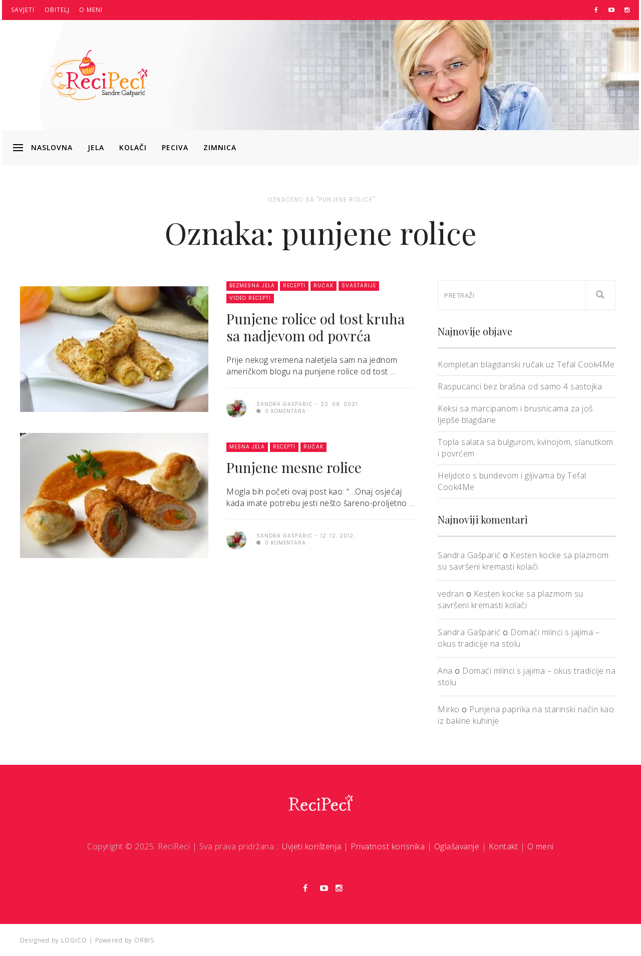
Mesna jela (247, 446)
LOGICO (74, 940)
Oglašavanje (457, 846)
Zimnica (219, 147)
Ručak (323, 285)
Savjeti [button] (23, 10)
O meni (91, 10)
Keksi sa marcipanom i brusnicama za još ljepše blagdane (515, 414)
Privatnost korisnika (388, 846)
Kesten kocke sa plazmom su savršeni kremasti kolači (523, 561)
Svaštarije (359, 285)
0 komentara (281, 411)
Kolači (133, 147)
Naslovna (52, 147)
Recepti (294, 285)
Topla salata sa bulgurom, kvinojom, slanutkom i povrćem (525, 447)
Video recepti (250, 298)
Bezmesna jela (252, 285)
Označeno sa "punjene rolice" (321, 199)
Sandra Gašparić (469, 555)
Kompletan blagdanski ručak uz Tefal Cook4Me (526, 364)
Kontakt (503, 846)
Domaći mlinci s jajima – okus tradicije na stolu (518, 638)
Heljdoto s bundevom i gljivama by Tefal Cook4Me (512, 481)
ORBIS (144, 940)
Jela (96, 147)
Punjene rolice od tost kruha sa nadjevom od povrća (315, 327)
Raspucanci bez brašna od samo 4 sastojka (520, 386)
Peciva (175, 147)
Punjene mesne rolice (294, 467)
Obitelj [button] (57, 10)
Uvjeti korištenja (312, 846)
